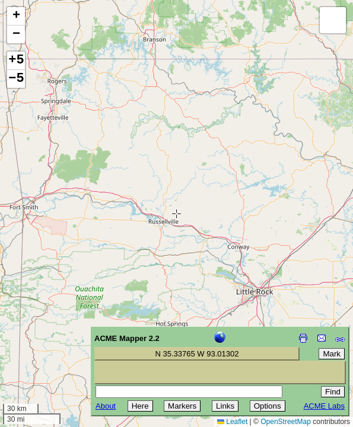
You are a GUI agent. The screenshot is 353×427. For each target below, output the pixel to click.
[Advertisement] (63, 342)
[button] (16, 16)
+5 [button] (16, 60)
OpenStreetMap (285, 422)
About (106, 405)
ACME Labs (324, 405)
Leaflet (232, 422)
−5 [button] (16, 79)
